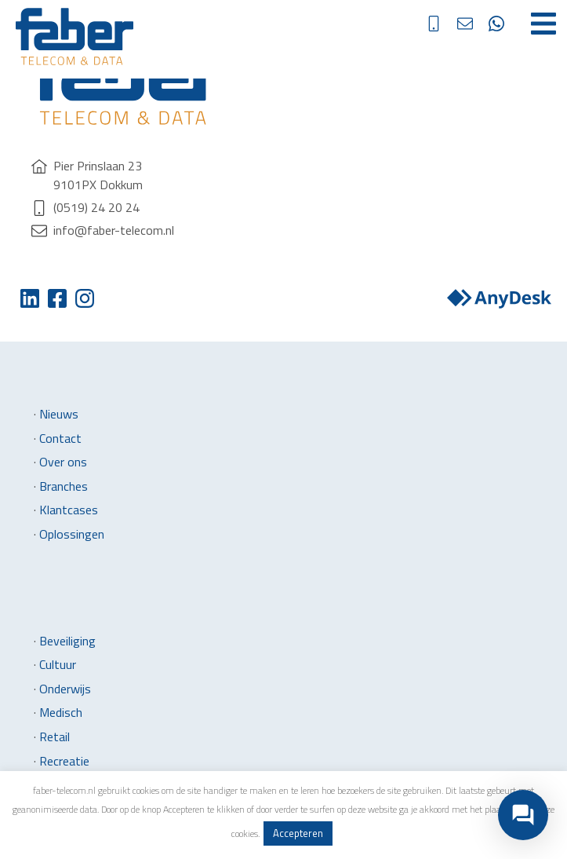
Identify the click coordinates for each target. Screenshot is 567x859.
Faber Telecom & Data (74, 36)
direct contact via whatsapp (508, 23)
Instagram (84, 298)
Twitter (29, 298)
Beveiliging (67, 640)
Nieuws (58, 413)
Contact (60, 438)
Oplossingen (71, 534)
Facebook (57, 298)
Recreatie (64, 760)
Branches (63, 486)
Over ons (63, 461)
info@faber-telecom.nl (476, 23)
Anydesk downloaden (499, 298)
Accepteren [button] (298, 833)
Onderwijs (65, 688)
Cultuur (57, 664)
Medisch (60, 712)
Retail (54, 736)
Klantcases (68, 509)
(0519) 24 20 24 (445, 23)
